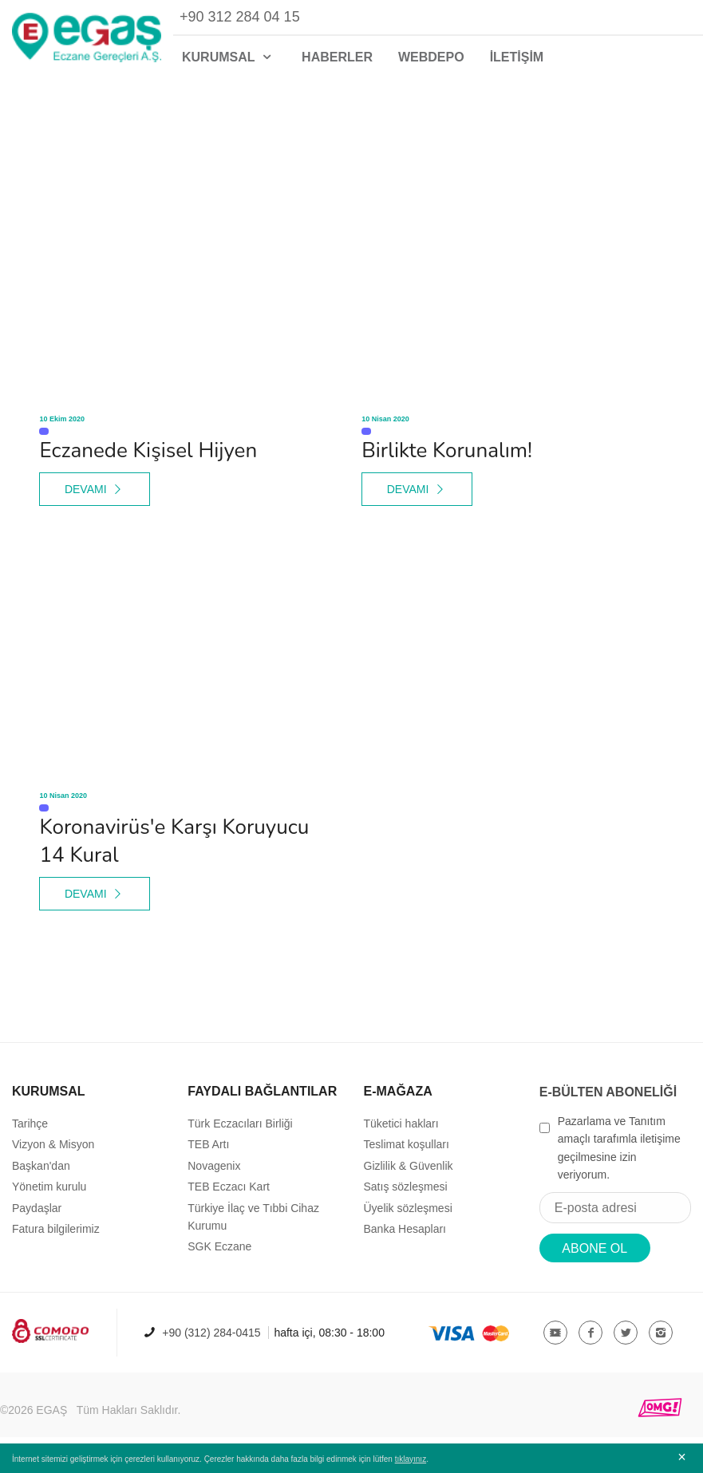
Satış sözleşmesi (406, 1186)
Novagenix (214, 1165)
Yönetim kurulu (49, 1186)
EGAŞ (51, 1410)
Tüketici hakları (401, 1123)
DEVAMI (95, 489)
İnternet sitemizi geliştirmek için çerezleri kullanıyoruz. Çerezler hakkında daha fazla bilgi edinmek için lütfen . (220, 1459)
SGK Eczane (219, 1246)
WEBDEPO (431, 57)
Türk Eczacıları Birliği (240, 1123)
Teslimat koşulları (406, 1144)
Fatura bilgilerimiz (56, 1228)
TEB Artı (208, 1144)
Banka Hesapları (405, 1228)
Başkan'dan (41, 1165)
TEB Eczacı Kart (229, 1186)
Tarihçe (30, 1123)
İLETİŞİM (517, 57)
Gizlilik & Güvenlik (408, 1165)
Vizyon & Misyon (53, 1144)
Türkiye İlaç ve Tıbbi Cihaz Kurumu (253, 1217)
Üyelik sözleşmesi (408, 1208)
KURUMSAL (229, 57)
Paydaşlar (36, 1208)
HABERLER (337, 57)
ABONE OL (594, 1248)
